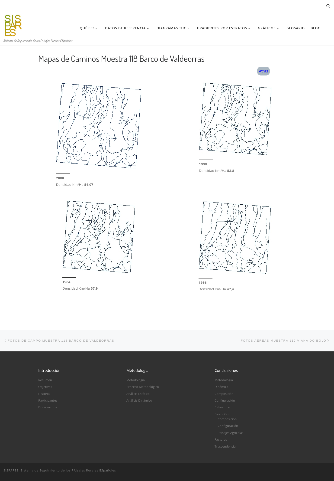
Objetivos (45, 387)
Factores (221, 439)
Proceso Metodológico (142, 387)
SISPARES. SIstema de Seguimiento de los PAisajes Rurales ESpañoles (59, 470)
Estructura (222, 407)
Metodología (135, 380)
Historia (44, 394)
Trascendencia (225, 446)
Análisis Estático (138, 394)
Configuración (225, 400)
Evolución (221, 414)
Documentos (47, 407)
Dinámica (221, 387)
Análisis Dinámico (139, 400)
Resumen (45, 380)
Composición (224, 394)
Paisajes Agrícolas (231, 433)
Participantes (47, 400)
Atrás (263, 71)
